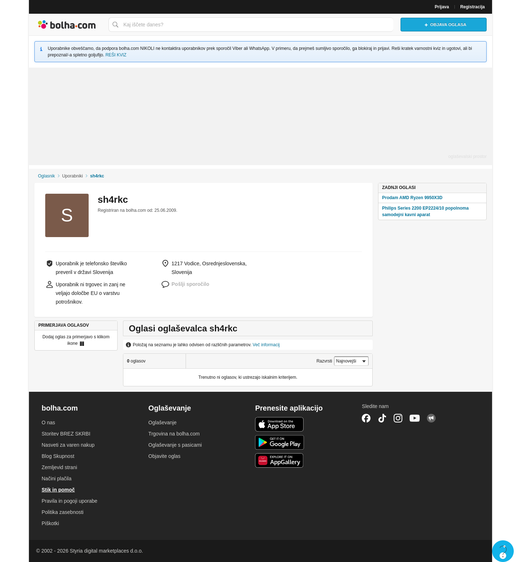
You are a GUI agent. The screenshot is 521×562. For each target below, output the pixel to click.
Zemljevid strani (59, 467)
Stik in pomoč (58, 490)
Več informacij (266, 344)
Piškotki (50, 523)
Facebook (366, 418)
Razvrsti (324, 361)
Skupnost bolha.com (431, 418)
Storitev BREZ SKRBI (66, 434)
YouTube (415, 418)
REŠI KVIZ (115, 54)
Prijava (442, 6)
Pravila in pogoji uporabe (69, 501)
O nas (48, 422)
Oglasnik (46, 176)
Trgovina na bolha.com (174, 434)
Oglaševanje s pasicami (175, 445)
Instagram (398, 418)
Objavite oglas (164, 456)
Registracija (472, 6)
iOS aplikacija (279, 424)
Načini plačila (56, 478)
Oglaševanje (162, 422)
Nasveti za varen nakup (68, 445)
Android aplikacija (279, 442)
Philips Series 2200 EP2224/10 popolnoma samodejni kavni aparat (425, 211)
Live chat (503, 551)
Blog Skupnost (58, 456)
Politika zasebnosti (63, 512)
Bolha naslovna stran (67, 24)
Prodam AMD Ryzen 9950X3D (412, 197)
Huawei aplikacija (279, 460)
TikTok (382, 418)
